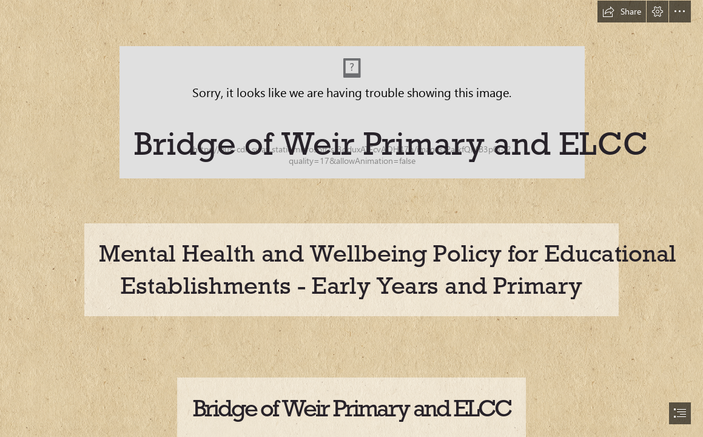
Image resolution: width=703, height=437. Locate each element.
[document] (351, 218)
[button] (621, 11)
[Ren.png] (351, 89)
